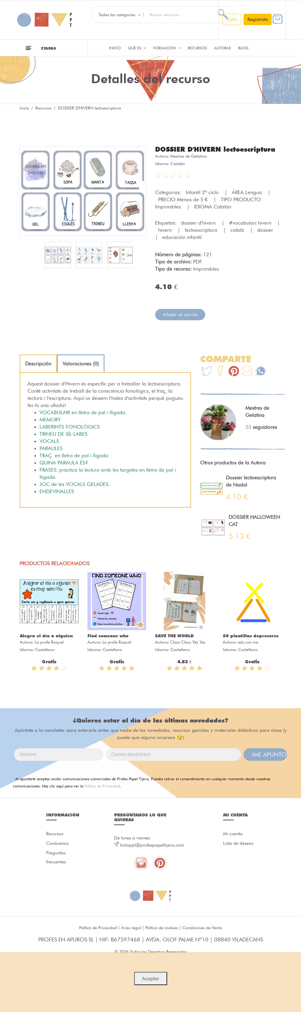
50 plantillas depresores (251, 635)
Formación (167, 47)
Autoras (222, 47)
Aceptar (150, 978)
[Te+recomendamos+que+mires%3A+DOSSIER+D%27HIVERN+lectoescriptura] (220, 372)
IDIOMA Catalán (212, 207)
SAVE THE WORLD (174, 635)
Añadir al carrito (180, 314)
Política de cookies (161, 927)
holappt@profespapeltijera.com (152, 845)
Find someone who (107, 635)
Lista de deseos (238, 843)
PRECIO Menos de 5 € (183, 199)
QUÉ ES (137, 47)
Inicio (115, 47)
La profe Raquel (49, 642)
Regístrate (257, 19)
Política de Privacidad (102, 786)
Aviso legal (131, 927)
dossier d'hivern (199, 223)
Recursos (197, 47)
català (238, 230)
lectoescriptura (202, 230)
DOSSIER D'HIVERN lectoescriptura (215, 149)
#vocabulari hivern (251, 223)
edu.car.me (248, 642)
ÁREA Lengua (247, 192)
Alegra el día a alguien (46, 635)
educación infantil (182, 237)
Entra (231, 19)
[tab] (38, 364)
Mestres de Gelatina (188, 156)
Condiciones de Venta (202, 927)
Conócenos (57, 843)
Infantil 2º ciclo (203, 192)
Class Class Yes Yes (187, 642)
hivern (165, 230)
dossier (266, 230)
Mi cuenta (233, 834)
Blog (243, 47)
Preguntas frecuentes (56, 858)
